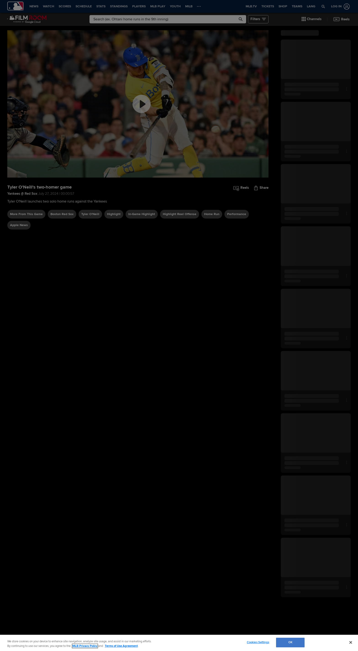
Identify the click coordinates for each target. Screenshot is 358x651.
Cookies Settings (258, 642)
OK (290, 642)
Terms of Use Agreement (121, 646)
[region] (179, 643)
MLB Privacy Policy (84, 646)
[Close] (351, 642)
